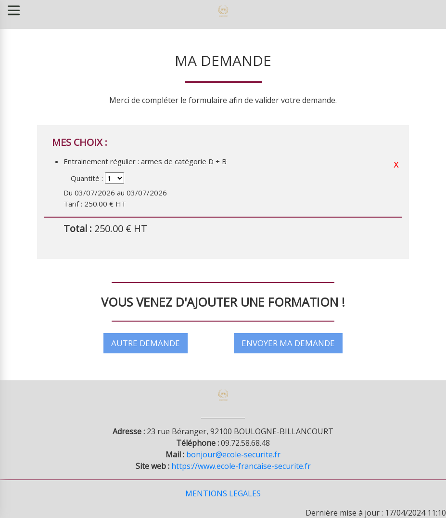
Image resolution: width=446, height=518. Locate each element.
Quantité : (87, 177)
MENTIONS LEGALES (223, 493)
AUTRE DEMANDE (145, 343)
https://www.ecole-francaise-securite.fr (241, 465)
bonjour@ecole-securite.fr (233, 454)
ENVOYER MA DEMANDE (288, 343)
